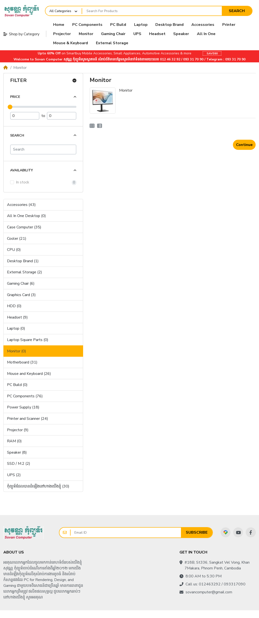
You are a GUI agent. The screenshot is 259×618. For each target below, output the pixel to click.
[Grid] (92, 126)
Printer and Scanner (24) (27, 418)
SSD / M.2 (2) (18, 463)
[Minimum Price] (25, 116)
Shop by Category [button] (21, 34)
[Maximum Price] (61, 116)
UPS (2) (14, 475)
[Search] (43, 150)
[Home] (5, 67)
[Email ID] (126, 533)
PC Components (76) (25, 396)
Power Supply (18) (23, 407)
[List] (99, 126)
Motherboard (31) (22, 362)
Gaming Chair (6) (21, 283)
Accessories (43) (21, 204)
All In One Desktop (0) (26, 215)
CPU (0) (14, 249)
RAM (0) (14, 441)
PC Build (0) (17, 384)
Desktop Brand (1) (23, 261)
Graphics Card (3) (21, 295)
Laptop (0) (16, 328)
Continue (244, 144)
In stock (22, 182)
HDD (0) (14, 306)
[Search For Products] (152, 11)
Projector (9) (18, 430)
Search (237, 11)
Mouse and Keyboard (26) (29, 373)
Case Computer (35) (24, 227)
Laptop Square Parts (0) (27, 339)
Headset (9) (17, 317)
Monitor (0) (16, 351)
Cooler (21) (16, 238)
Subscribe (197, 532)
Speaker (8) (17, 452)
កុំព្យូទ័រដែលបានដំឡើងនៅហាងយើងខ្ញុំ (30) (38, 486)
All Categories (60, 11)
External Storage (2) (24, 272)
